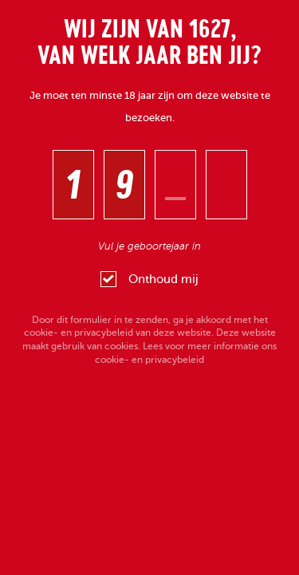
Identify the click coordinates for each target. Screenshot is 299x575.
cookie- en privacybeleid (78, 332)
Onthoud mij (149, 279)
